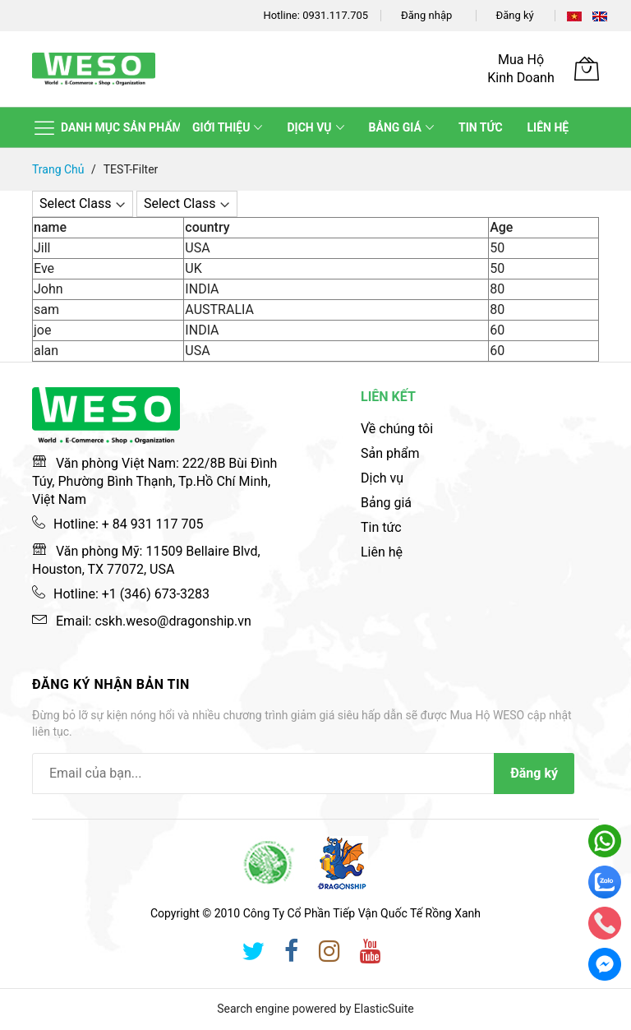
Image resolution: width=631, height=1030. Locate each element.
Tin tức (381, 527)
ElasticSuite (384, 1008)
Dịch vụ (382, 478)
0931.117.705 (335, 15)
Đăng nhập (426, 15)
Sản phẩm (390, 453)
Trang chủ (59, 169)
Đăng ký (515, 15)
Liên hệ (382, 552)
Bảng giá (386, 502)
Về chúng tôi (397, 428)
